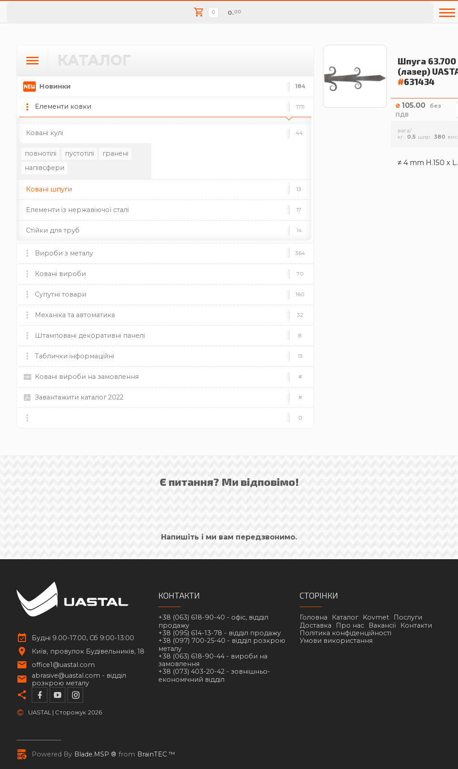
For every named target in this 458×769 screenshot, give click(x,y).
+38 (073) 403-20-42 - (214, 675)
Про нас (350, 625)
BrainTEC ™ (156, 754)
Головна (313, 617)
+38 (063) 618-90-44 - (212, 660)
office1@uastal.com (63, 665)
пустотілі (79, 153)
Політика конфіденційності (345, 633)
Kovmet (376, 617)
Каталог (345, 617)
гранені (115, 153)
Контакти (416, 625)
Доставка (315, 625)
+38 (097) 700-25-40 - (221, 644)
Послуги (408, 617)
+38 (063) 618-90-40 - (213, 621)
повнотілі (40, 153)
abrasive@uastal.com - (79, 679)
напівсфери (44, 168)
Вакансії (382, 625)
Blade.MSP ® (95, 754)
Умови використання (336, 641)
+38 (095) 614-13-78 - (219, 633)
